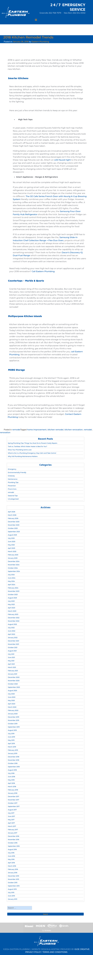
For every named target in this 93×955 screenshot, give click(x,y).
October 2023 (13, 594)
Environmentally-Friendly (17, 472)
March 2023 (12, 611)
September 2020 (14, 687)
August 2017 (12, 810)
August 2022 (12, 624)
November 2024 (13, 565)
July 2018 (11, 773)
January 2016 (12, 873)
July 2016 (11, 853)
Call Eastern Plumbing (43, 271)
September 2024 (14, 571)
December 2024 (13, 561)
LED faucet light (62, 160)
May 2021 (11, 661)
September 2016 (13, 846)
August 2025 (12, 535)
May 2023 (11, 604)
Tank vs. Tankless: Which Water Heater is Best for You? (27, 446)
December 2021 (13, 641)
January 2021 (12, 674)
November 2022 (13, 621)
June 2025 (11, 541)
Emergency (12, 469)
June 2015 (11, 896)
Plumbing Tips (13, 482)
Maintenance (12, 479)
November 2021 (13, 644)
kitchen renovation (74, 430)
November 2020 (13, 680)
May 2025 (11, 545)
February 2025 (13, 555)
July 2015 (11, 892)
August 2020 (12, 690)
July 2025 (11, 538)
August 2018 (12, 770)
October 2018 (12, 763)
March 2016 (12, 866)
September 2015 (13, 886)
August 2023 (12, 598)
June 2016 (11, 856)
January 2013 (12, 899)
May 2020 (11, 700)
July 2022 (11, 628)
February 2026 (13, 518)
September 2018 (13, 767)
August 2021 (12, 651)
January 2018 (12, 793)
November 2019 (13, 720)
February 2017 (13, 829)
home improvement (37, 430)
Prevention (12, 486)
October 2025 (13, 528)
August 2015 (12, 889)
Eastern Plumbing (40, 42)
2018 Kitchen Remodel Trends (28, 37)
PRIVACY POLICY (33, 952)
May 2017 (11, 820)
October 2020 (13, 684)
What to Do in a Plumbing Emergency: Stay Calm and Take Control (32, 453)
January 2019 (12, 753)
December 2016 (13, 836)
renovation (5, 432)
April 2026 (11, 512)
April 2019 (11, 743)
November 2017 (13, 800)
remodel (16, 430)
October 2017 (12, 803)
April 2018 (11, 783)
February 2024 (13, 588)
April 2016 (11, 863)
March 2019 (12, 747)
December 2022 (13, 618)
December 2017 (13, 796)
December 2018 (13, 757)
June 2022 (11, 631)
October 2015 (12, 882)
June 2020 (11, 697)
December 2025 (13, 522)
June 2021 (11, 657)
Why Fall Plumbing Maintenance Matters (22, 456)
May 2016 (11, 859)
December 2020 (13, 677)
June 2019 (11, 737)
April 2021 (11, 664)
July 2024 (11, 575)
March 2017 (12, 826)
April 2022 (11, 634)
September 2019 (13, 727)
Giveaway (11, 476)
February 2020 (13, 710)
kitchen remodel (56, 430)
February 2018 (13, 790)
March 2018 (12, 786)
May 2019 (11, 740)
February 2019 (13, 750)
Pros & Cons (12, 489)
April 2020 (11, 704)
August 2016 (12, 849)
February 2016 (13, 869)
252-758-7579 (55, 13)
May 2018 (11, 780)
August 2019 (12, 730)
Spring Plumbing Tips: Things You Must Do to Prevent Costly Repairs (32, 443)
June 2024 (11, 578)
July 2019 (11, 733)
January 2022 (12, 637)
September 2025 (14, 531)
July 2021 (11, 654)
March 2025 (12, 551)
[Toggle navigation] (36, 20)
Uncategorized (13, 499)
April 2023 (11, 608)
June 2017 (11, 816)
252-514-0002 (79, 13)
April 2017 (11, 823)
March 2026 (12, 515)
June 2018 (11, 777)
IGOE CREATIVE (82, 949)
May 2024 (11, 581)
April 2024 (11, 584)
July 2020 (11, 694)
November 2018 (13, 760)
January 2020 (12, 714)
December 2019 (13, 717)
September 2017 (13, 806)
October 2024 (13, 568)
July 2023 (11, 601)
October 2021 (12, 647)
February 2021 (13, 671)
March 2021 (12, 667)
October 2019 (12, 724)
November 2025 (13, 525)
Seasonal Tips (13, 496)
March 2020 (12, 707)
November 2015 (13, 879)
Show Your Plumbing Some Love (19, 450)
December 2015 (13, 876)
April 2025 (11, 548)
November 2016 (13, 839)
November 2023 (13, 591)
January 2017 (12, 833)
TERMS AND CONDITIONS (54, 952)
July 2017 (11, 813)
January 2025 (12, 558)
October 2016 (12, 843)
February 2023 (13, 614)
